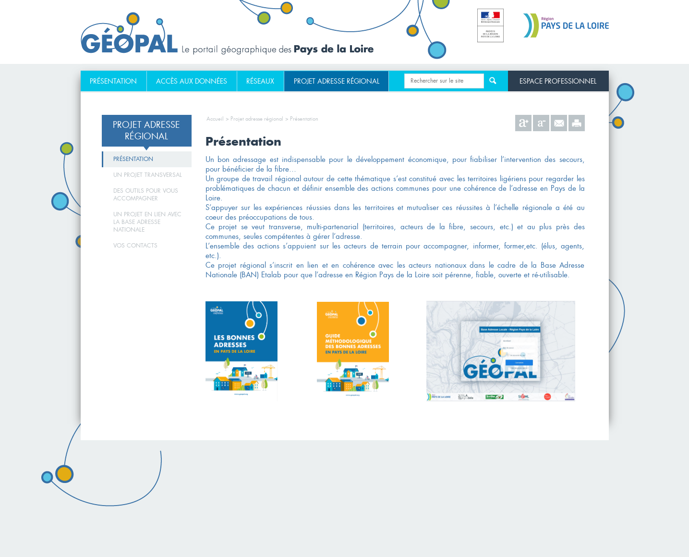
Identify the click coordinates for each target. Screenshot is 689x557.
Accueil (215, 118)
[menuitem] (114, 81)
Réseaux (260, 81)
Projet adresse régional (336, 81)
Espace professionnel (558, 81)
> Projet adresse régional (254, 118)
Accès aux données (191, 81)
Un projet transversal (147, 175)
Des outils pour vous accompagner (145, 194)
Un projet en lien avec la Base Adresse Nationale (147, 222)
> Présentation (301, 118)
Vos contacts (135, 245)
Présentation (113, 81)
